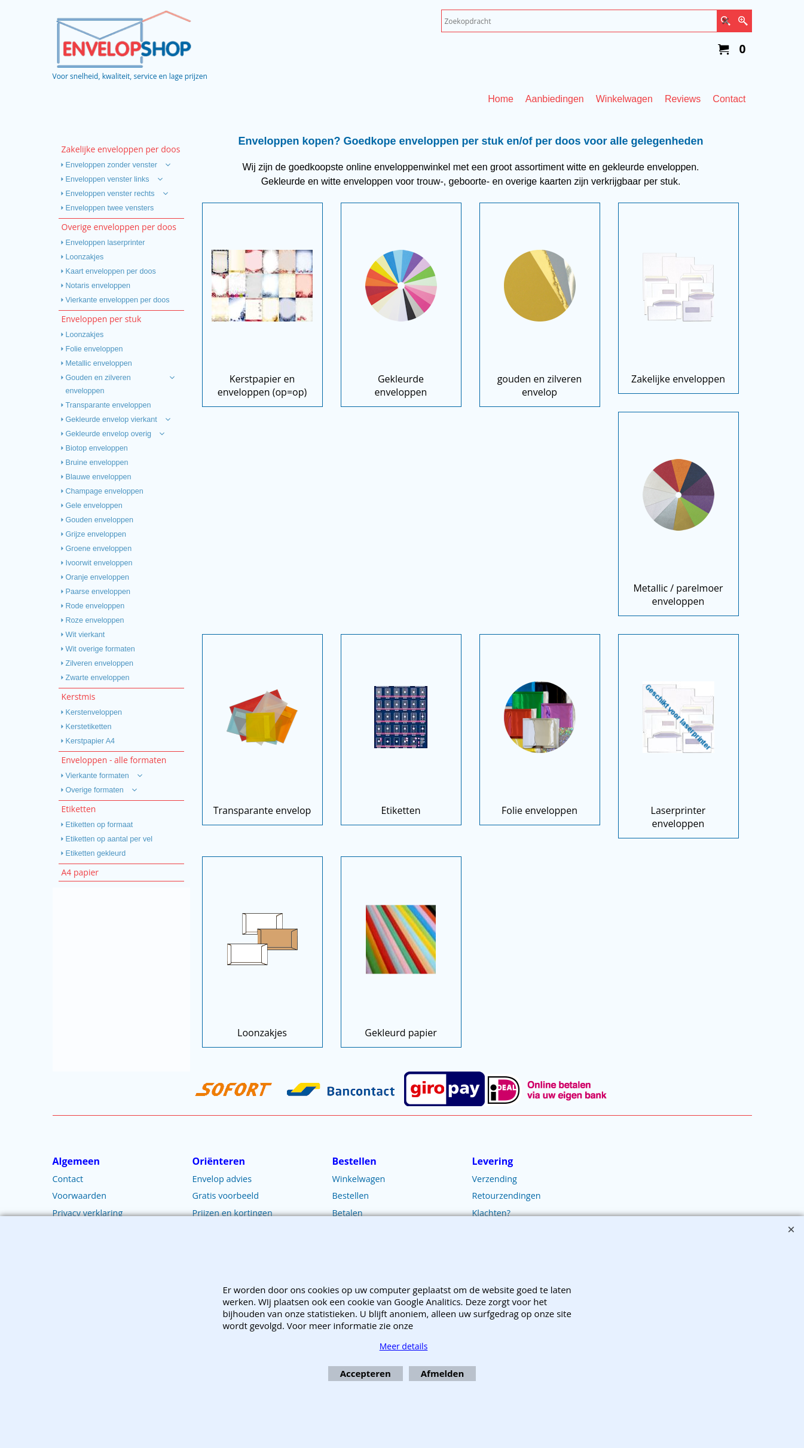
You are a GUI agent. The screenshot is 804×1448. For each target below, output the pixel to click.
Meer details (404, 1346)
